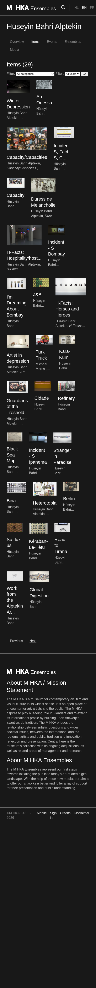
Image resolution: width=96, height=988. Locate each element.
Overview (17, 41)
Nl (76, 7)
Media (14, 49)
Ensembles (73, 41)
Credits (65, 813)
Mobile (42, 813)
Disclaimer (81, 813)
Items (35, 41)
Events (52, 41)
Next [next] (33, 641)
